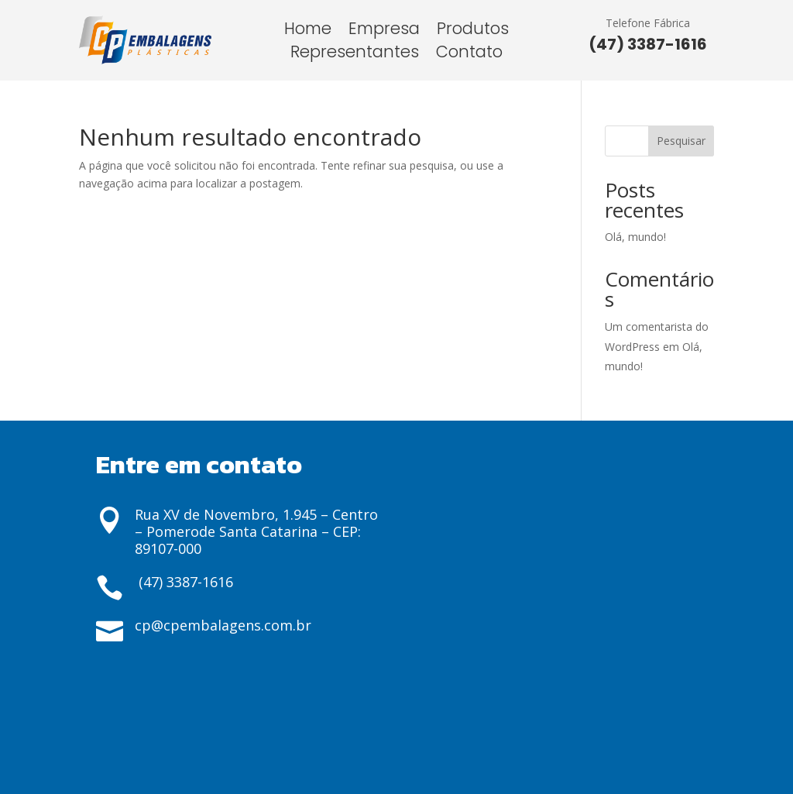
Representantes (354, 54)
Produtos (473, 31)
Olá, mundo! (635, 236)
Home (307, 31)
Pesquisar (681, 140)
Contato (469, 54)
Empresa (384, 31)
